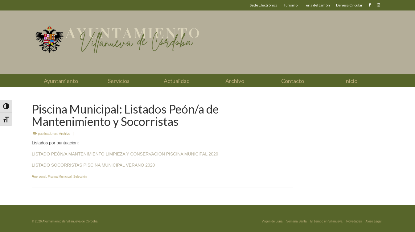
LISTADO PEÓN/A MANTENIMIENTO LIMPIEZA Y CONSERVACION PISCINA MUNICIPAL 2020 (125, 153)
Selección (80, 176)
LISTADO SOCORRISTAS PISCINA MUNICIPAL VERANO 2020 (93, 165)
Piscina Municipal (60, 176)
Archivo (64, 133)
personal (40, 176)
